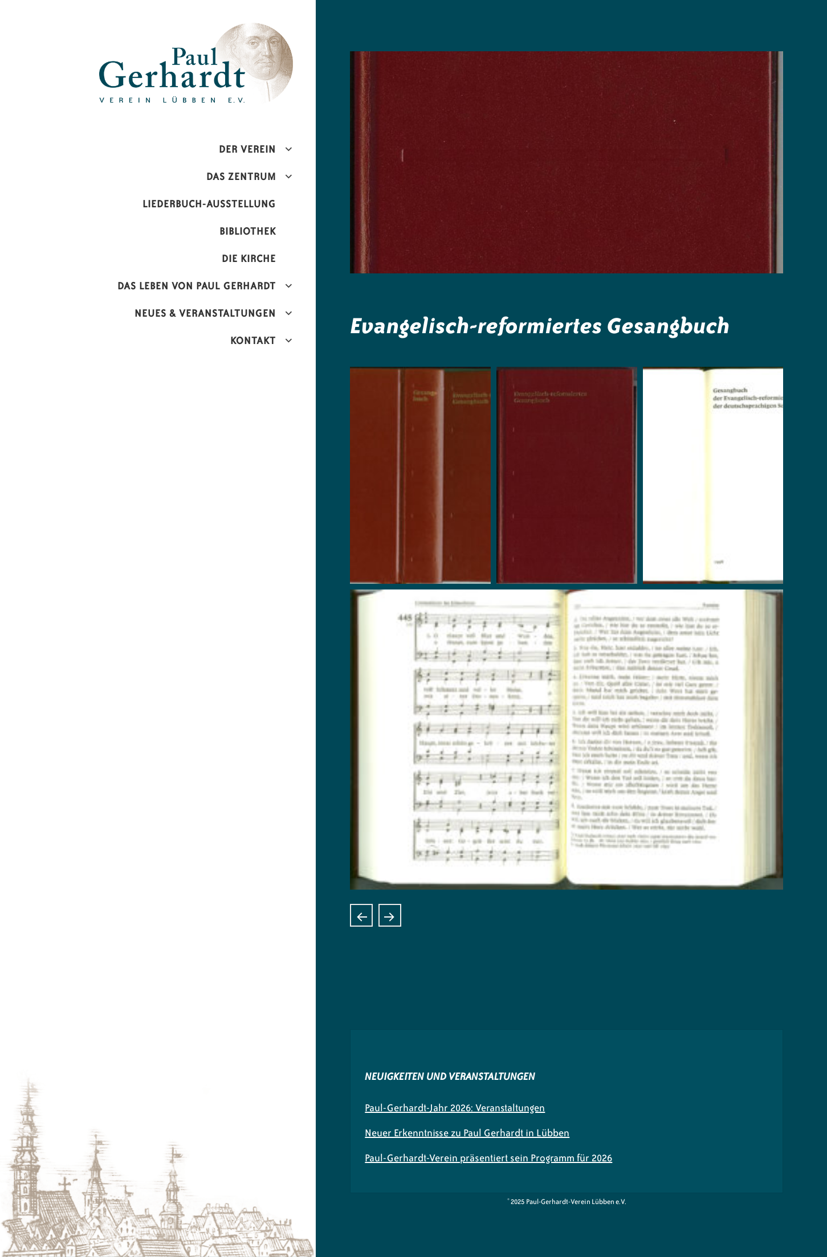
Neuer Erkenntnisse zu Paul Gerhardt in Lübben (467, 1133)
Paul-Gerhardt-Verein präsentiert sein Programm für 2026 (488, 1158)
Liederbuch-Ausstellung (209, 204)
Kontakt (253, 340)
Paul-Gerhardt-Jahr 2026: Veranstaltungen (455, 1108)
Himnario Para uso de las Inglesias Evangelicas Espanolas (389, 915)
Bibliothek (247, 231)
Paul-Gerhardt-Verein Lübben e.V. (220, 32)
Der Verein (247, 149)
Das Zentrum (241, 176)
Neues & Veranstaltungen (205, 313)
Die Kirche (249, 258)
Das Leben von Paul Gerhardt (196, 286)
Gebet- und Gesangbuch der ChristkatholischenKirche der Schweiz (361, 915)
